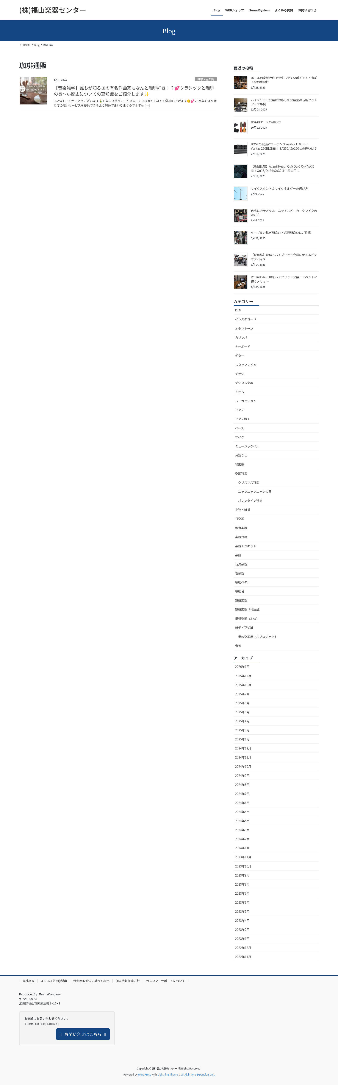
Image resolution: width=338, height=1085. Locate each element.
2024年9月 (242, 775)
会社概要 (28, 981)
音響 (238, 646)
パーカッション (245, 401)
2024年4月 (242, 821)
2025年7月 (242, 694)
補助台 (239, 591)
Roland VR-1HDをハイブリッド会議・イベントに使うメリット (284, 279)
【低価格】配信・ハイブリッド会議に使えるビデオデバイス (284, 257)
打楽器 (239, 518)
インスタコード (245, 319)
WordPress (144, 1074)
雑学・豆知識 (205, 79)
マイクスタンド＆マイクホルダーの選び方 (279, 188)
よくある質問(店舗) (54, 981)
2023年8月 (242, 884)
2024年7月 (242, 793)
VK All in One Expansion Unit (198, 1074)
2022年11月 (243, 956)
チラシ (239, 374)
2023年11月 (243, 857)
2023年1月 (242, 938)
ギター (239, 355)
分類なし (241, 455)
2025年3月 (242, 730)
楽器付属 (241, 537)
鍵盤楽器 (241, 600)
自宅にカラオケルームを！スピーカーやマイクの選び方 (284, 212)
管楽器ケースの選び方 (266, 122)
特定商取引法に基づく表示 (91, 981)
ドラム (239, 392)
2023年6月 (242, 902)
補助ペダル (242, 582)
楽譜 (238, 555)
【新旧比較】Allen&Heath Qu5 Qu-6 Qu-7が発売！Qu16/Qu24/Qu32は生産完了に (282, 168)
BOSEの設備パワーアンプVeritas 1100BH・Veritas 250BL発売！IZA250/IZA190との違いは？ (284, 146)
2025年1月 (242, 739)
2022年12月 (243, 947)
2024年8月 (242, 784)
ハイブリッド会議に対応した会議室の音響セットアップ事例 (284, 102)
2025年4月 (242, 721)
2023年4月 (242, 920)
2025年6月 (242, 703)
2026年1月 (242, 666)
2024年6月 (242, 803)
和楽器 (239, 464)
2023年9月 (242, 875)
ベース (239, 428)
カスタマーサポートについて (165, 981)
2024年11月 (243, 757)
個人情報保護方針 (128, 981)
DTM (238, 310)
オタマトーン (244, 328)
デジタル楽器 (244, 383)
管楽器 (239, 573)
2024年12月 (243, 748)
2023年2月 (242, 929)
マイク (239, 437)
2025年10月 (243, 685)
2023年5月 (242, 911)
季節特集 (241, 473)
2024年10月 (243, 766)
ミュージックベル (247, 446)
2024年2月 (242, 839)
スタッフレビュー (247, 364)
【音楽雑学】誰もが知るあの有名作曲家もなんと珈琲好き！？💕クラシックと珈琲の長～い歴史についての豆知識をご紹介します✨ (134, 91)
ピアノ (239, 410)
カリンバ (241, 337)
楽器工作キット (245, 546)
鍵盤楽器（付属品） (248, 609)
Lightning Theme (167, 1074)
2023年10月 (243, 866)
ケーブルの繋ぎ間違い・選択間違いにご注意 (281, 232)
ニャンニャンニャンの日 (254, 491)
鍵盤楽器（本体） (247, 618)
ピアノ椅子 (242, 419)
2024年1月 (242, 848)
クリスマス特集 (248, 482)
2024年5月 (242, 812)
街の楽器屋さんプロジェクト (257, 636)
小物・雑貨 (242, 509)
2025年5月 (242, 712)
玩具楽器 (241, 564)
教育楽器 (241, 528)
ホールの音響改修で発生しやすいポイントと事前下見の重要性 (284, 80)
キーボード (242, 346)
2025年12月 (243, 676)
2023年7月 (242, 893)
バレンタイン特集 (250, 500)
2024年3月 (242, 830)
